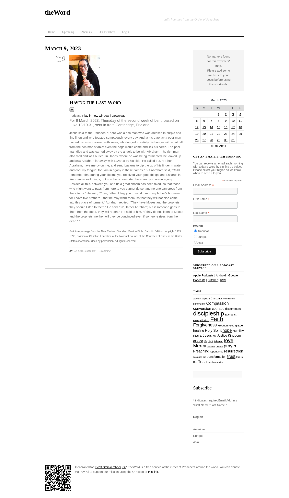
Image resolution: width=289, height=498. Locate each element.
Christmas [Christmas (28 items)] (217, 298)
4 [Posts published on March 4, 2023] (240, 114)
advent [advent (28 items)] (197, 298)
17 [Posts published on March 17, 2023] (233, 127)
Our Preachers (107, 32)
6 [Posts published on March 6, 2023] (204, 120)
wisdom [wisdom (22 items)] (220, 362)
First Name (201, 199)
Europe (202, 236)
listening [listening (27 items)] (218, 341)
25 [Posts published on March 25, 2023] (240, 133)
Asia (200, 242)
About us (86, 32)
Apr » (222, 145)
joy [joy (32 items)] (214, 335)
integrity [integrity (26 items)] (197, 335)
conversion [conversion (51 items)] (202, 308)
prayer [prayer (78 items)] (230, 345)
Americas (203, 231)
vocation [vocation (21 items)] (212, 362)
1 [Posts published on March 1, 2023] (218, 114)
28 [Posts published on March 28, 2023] (211, 140)
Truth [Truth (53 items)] (202, 361)
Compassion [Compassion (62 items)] (217, 303)
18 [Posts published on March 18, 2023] (240, 127)
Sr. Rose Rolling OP (84, 250)
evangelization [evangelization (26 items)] (201, 320)
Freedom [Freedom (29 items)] (223, 325)
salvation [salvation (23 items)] (197, 357)
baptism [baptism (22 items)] (206, 298)
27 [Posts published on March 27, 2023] (204, 140)
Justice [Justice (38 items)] (222, 335)
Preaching (105, 250)
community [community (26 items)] (199, 303)
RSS (223, 280)
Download (119, 115)
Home (51, 32)
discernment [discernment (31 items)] (233, 308)
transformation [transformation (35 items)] (216, 356)
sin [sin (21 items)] (204, 357)
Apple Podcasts (203, 275)
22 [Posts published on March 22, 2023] (218, 133)
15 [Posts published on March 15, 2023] (218, 127)
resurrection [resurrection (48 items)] (233, 351)
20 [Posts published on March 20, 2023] (204, 133)
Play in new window (95, 115)
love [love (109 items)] (228, 340)
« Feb (215, 145)
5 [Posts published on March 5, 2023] (197, 120)
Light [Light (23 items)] (210, 341)
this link (153, 471)
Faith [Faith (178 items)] (216, 319)
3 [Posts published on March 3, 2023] (233, 114)
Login (125, 32)
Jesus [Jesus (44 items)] (207, 335)
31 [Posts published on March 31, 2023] (233, 140)
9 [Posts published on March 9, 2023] (226, 120)
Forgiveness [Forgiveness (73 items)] (205, 325)
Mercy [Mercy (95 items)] (199, 345)
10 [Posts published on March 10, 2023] (233, 120)
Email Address (203, 185)
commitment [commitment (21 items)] (229, 298)
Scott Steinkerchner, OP (110, 467)
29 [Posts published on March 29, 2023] (218, 140)
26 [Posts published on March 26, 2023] (196, 140)
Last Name (201, 213)
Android (221, 275)
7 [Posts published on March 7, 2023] (211, 120)
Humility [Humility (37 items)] (238, 330)
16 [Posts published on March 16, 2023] (226, 127)
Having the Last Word (95, 102)
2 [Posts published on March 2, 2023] (226, 114)
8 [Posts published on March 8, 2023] (218, 120)
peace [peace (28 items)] (219, 346)
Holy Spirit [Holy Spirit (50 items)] (213, 330)
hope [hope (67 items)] (227, 330)
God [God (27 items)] (231, 325)
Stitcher (213, 280)
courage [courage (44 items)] (218, 309)
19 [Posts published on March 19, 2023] (196, 133)
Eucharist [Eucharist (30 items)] (230, 314)
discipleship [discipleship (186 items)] (208, 313)
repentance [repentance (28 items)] (216, 351)
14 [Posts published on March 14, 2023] (211, 127)
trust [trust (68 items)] (231, 356)
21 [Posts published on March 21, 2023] (211, 133)
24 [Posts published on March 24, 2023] (233, 133)
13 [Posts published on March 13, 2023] (204, 127)
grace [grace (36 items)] (239, 325)
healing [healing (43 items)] (198, 331)
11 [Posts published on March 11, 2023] (240, 120)
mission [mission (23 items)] (211, 346)
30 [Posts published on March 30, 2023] (226, 140)
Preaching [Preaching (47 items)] (201, 351)
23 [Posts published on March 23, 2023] (226, 133)
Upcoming (68, 32)
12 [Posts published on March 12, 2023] (196, 127)
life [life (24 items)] (205, 341)
